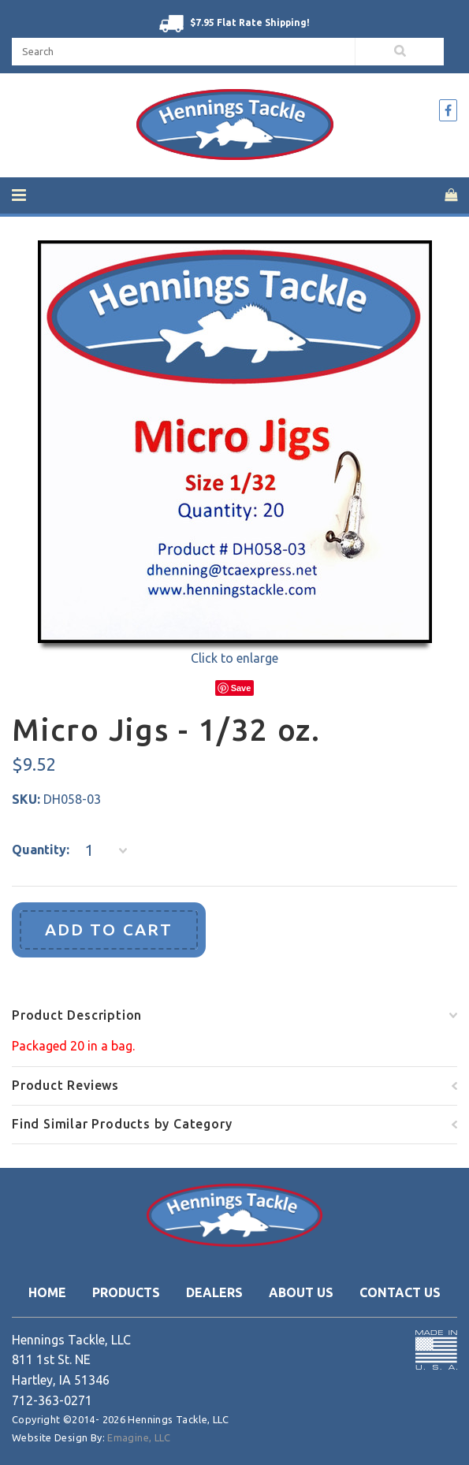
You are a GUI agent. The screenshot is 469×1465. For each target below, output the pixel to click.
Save (241, 688)
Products (126, 1292)
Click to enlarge (234, 658)
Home (47, 1292)
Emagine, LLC (138, 1437)
